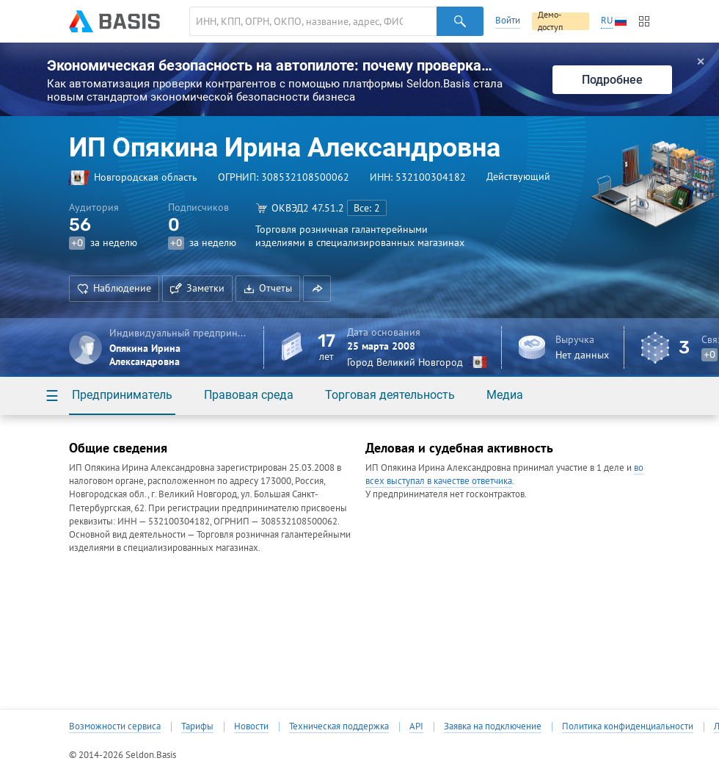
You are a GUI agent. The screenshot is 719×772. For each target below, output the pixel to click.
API (416, 726)
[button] (317, 288)
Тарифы (197, 726)
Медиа (504, 395)
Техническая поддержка (339, 726)
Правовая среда (248, 395)
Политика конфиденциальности (627, 726)
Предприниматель (122, 395)
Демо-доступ (550, 21)
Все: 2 (367, 207)
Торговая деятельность (390, 395)
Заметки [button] (197, 288)
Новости (251, 726)
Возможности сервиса (115, 726)
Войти (507, 20)
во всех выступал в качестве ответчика (504, 474)
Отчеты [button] (268, 288)
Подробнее (612, 80)
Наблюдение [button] (114, 288)
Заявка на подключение (492, 726)
